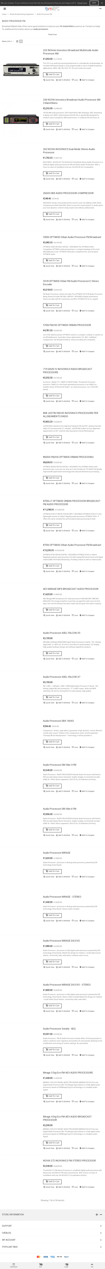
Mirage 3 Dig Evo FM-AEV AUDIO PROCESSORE (68, 1072)
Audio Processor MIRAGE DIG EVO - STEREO (67, 984)
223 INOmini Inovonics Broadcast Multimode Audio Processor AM (70, 52)
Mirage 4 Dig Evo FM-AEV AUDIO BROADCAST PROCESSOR (67, 1118)
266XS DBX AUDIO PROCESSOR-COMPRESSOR (68, 193)
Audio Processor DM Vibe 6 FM (59, 808)
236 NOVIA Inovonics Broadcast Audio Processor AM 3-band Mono (71, 101)
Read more (82, 3)
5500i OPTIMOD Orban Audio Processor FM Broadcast (72, 237)
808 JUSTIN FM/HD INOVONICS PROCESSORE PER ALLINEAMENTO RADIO (70, 415)
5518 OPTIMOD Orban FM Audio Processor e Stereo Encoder (71, 283)
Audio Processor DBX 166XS (58, 720)
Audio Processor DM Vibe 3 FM (59, 764)
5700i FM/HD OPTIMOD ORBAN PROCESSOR (67, 325)
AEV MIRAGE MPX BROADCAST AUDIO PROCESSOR (70, 588)
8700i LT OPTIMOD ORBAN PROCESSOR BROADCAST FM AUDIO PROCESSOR (71, 502)
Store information (13, 1214)
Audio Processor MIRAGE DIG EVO (61, 940)
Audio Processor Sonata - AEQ (59, 1028)
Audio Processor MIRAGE (56, 852)
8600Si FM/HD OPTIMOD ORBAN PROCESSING (68, 457)
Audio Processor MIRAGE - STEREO (62, 896)
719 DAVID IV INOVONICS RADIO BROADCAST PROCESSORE (67, 371)
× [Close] (102, 3)
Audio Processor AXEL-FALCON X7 (61, 676)
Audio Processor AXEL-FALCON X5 (61, 632)
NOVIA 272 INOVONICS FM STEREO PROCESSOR (69, 1160)
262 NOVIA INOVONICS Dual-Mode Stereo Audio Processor (69, 151)
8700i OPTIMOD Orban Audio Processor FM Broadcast (72, 544)
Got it (94, 3)
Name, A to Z (8, 41)
